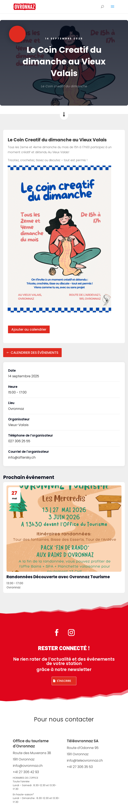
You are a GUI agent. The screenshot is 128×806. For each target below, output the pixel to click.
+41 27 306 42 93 (26, 772)
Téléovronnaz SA (82, 741)
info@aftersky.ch (22, 457)
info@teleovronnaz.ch (85, 760)
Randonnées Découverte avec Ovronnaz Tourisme (58, 577)
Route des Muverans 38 (32, 753)
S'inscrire (64, 681)
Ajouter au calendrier (28, 329)
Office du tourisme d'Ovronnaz (31, 743)
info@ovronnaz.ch (28, 765)
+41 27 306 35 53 (80, 766)
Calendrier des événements (34, 352)
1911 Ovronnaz (23, 759)
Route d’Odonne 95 (82, 747)
